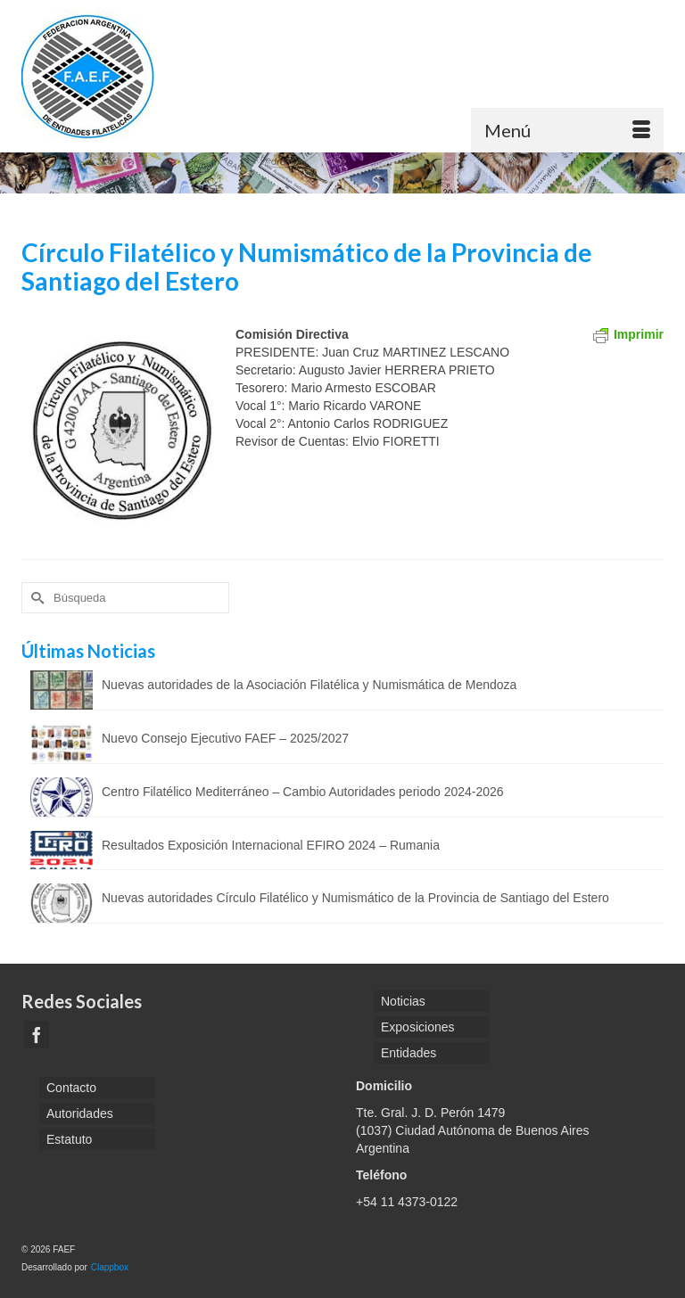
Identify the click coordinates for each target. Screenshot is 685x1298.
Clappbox (109, 1267)
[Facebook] (36, 1034)
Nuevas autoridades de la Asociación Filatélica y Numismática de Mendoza (309, 685)
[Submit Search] (34, 597)
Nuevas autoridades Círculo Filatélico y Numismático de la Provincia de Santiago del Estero (355, 898)
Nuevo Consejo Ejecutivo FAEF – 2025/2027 (225, 738)
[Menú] (567, 130)
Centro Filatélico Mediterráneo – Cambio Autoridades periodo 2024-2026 (303, 792)
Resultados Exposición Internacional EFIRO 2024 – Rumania (271, 845)
